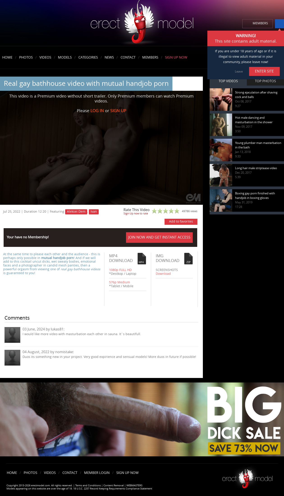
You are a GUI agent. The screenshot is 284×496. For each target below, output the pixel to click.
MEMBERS (260, 23)
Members (150, 57)
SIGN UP (118, 110)
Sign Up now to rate (136, 213)
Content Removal (113, 485)
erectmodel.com (142, 23)
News (109, 57)
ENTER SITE (264, 71)
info (279, 23)
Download (163, 274)
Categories (88, 57)
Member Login (97, 473)
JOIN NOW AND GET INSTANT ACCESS (159, 237)
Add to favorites (181, 221)
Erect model (247, 477)
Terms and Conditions (88, 485)
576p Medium (119, 282)
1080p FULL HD (120, 270)
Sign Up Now (176, 57)
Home (7, 57)
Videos (45, 57)
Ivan (94, 212)
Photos (26, 57)
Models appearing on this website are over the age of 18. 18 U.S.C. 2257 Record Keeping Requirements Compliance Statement (79, 488)
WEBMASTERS (134, 485)
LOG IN (97, 110)
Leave (239, 71)
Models (65, 57)
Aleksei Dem (76, 212)
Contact (128, 57)
